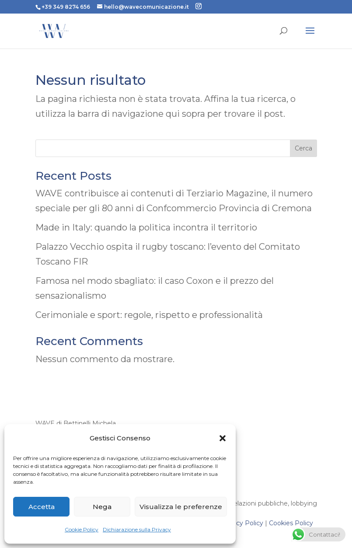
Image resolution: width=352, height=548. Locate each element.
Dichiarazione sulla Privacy (137, 529)
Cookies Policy (291, 523)
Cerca (303, 148)
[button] (222, 438)
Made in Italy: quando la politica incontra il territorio (146, 227)
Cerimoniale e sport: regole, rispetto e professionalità (149, 315)
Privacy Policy (242, 523)
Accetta (41, 507)
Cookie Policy (81, 529)
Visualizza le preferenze (180, 507)
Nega (102, 507)
